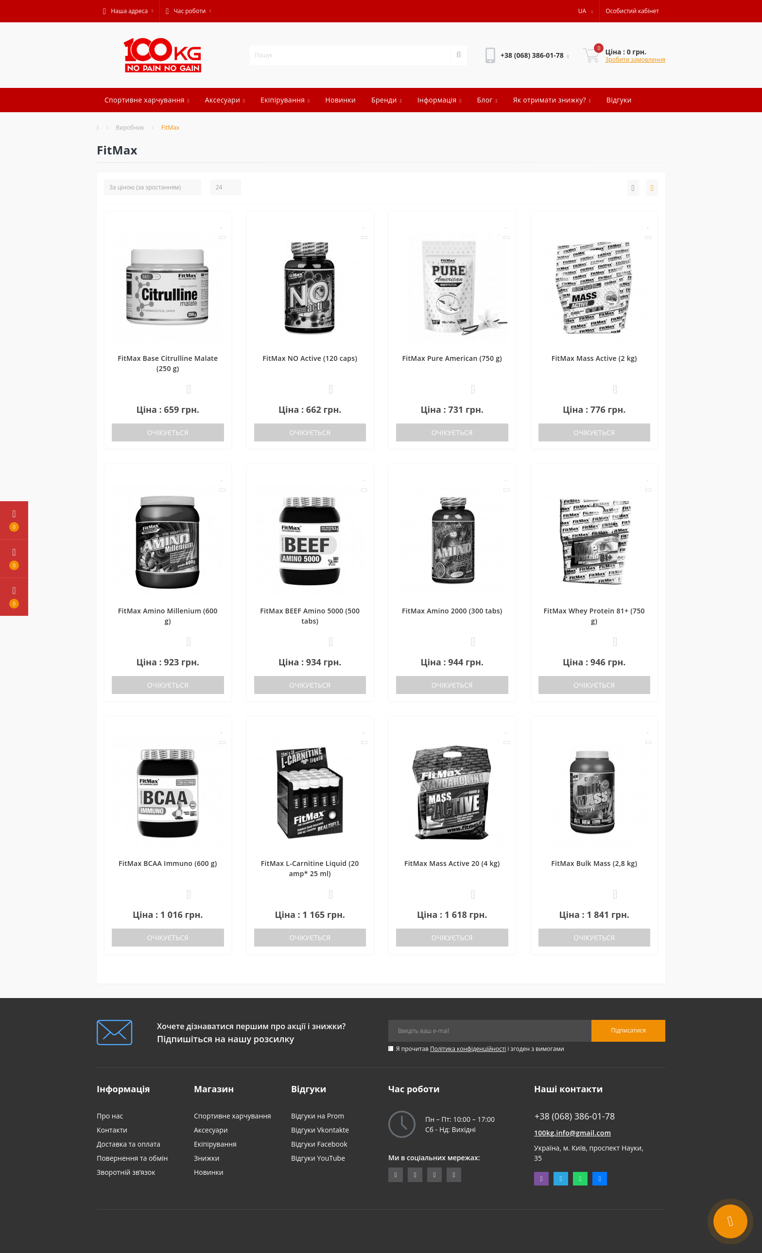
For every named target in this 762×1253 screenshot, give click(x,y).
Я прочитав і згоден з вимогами (480, 1049)
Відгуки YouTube (318, 1158)
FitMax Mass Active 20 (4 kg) (452, 863)
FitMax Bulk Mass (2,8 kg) (594, 863)
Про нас (110, 1115)
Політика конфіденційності (468, 1049)
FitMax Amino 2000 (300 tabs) (452, 610)
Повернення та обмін (132, 1158)
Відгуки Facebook (319, 1144)
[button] (128, 11)
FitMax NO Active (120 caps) (309, 358)
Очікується (168, 432)
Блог (487, 99)
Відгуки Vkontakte (320, 1129)
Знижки (206, 1158)
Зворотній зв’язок (126, 1172)
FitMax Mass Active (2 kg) (594, 358)
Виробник (130, 127)
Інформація (439, 99)
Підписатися (628, 1030)
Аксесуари (225, 99)
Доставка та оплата (128, 1144)
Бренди (386, 99)
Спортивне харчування (147, 99)
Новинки (340, 99)
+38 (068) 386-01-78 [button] (575, 1116)
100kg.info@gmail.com (572, 1132)
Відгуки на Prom (317, 1115)
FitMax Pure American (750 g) (452, 358)
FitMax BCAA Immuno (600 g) (168, 863)
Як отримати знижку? (552, 99)
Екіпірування (285, 99)
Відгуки (619, 99)
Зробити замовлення (635, 59)
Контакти (112, 1129)
